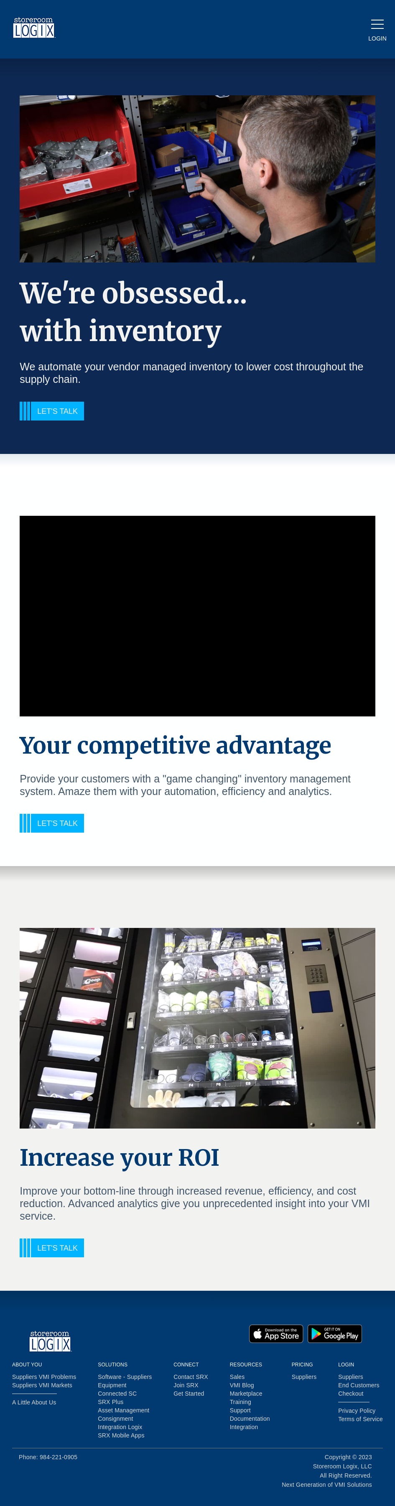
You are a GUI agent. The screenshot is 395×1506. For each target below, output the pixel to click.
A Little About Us (34, 1402)
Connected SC (117, 1393)
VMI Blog (242, 1385)
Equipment (112, 1385)
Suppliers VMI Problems (44, 1376)
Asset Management (123, 1410)
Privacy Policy (356, 1410)
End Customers (358, 1385)
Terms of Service (360, 1419)
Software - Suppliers (125, 1376)
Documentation (250, 1418)
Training (240, 1402)
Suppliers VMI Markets (42, 1385)
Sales (237, 1376)
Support (240, 1410)
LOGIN (377, 38)
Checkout (350, 1393)
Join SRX (186, 1385)
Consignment (115, 1418)
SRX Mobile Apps (121, 1435)
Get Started (188, 1393)
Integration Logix (120, 1427)
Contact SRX (190, 1376)
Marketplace (246, 1393)
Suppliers (304, 1376)
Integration (244, 1427)
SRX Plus (110, 1402)
